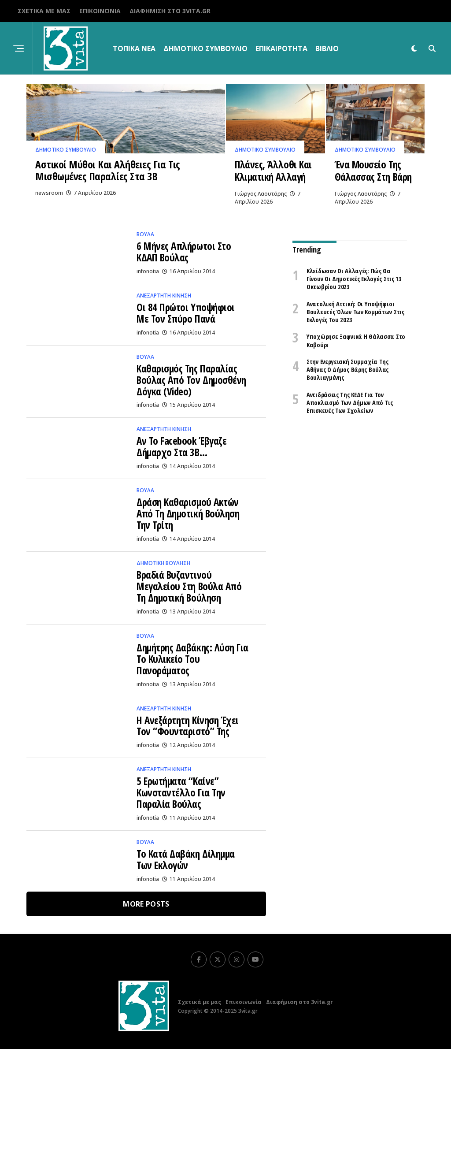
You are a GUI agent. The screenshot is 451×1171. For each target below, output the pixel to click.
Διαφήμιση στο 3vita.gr (170, 11)
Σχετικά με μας (44, 11)
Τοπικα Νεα (134, 48)
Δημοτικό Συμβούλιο (205, 48)
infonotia (148, 320)
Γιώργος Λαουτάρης (261, 237)
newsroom (49, 248)
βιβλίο (327, 48)
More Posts (146, 1026)
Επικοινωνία (100, 11)
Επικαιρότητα (281, 48)
